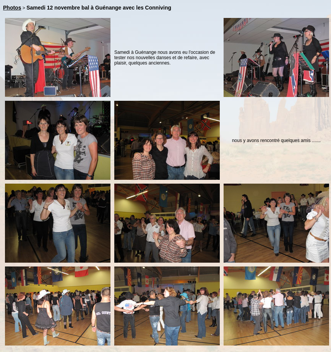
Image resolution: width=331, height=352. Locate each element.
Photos (12, 8)
